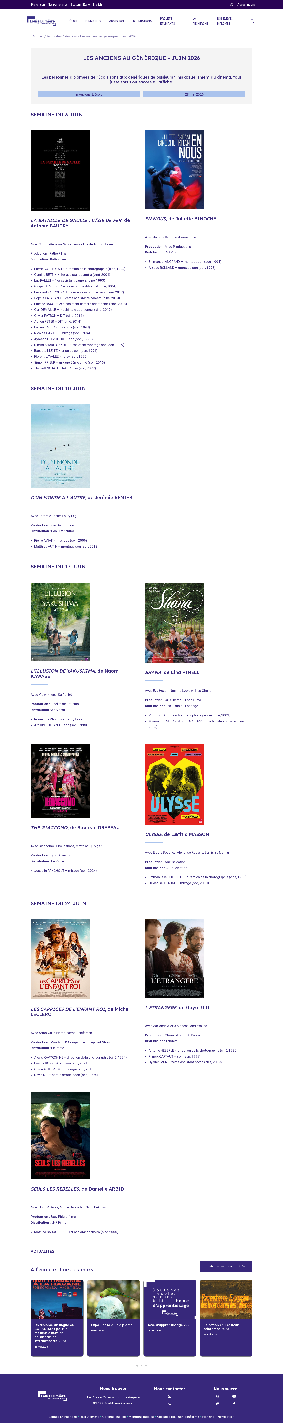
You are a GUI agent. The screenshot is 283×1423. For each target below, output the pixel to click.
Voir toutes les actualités (226, 1266)
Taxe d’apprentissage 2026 (169, 1325)
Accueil (38, 36)
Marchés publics (114, 1417)
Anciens (71, 36)
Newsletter (226, 1417)
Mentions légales (141, 1417)
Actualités (54, 36)
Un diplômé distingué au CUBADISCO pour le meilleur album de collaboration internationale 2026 (54, 1333)
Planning (208, 1417)
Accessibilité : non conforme (178, 1417)
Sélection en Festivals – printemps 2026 (223, 1327)
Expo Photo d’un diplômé (111, 1325)
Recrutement (89, 1417)
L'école (97, 94)
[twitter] (243, 4)
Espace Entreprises (63, 1417)
